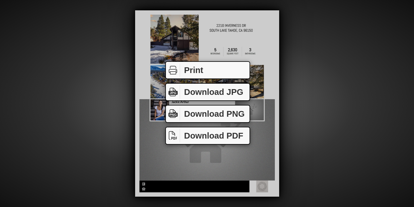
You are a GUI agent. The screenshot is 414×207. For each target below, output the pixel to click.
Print (184, 70)
